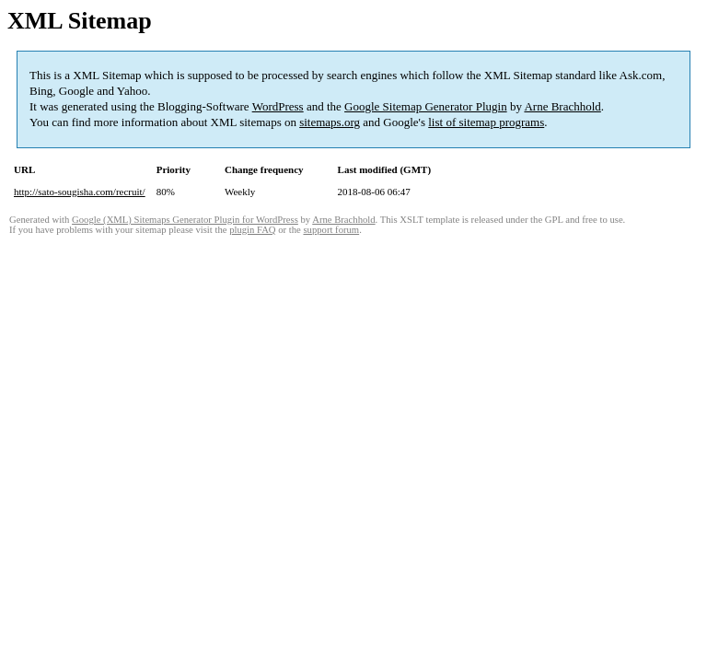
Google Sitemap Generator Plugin (425, 106)
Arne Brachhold (562, 106)
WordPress (278, 106)
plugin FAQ (252, 230)
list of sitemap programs (486, 122)
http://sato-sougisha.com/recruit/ (79, 191)
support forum (331, 230)
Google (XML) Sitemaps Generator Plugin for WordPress (185, 220)
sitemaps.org (329, 122)
